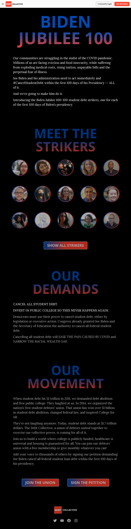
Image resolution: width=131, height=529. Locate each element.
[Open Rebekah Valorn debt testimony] (88, 220)
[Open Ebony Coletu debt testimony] (42, 194)
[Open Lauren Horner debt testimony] (19, 220)
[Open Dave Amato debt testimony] (19, 194)
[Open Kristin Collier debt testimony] (88, 167)
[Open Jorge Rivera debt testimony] (88, 194)
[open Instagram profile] (76, 520)
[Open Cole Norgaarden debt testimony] (65, 167)
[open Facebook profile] (69, 520)
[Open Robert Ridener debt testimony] (111, 220)
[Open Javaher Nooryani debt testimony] (65, 220)
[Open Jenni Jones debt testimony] (65, 194)
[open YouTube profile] (62, 520)
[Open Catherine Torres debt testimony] (19, 167)
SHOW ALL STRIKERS (65, 245)
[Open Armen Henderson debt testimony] (111, 167)
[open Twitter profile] (55, 520)
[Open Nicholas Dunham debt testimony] (42, 220)
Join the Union (40, 482)
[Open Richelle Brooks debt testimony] (42, 167)
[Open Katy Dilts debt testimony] (111, 194)
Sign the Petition (88, 482)
